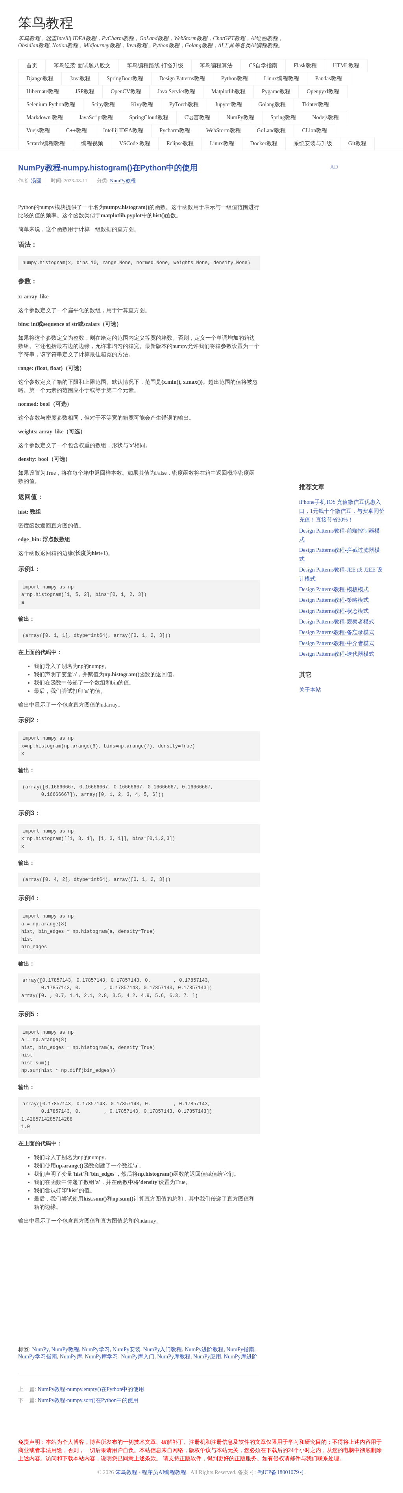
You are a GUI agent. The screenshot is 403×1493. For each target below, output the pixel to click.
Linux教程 (222, 143)
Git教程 (357, 143)
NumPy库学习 (101, 1357)
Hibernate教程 (42, 91)
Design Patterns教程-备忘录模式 (336, 632)
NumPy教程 (240, 117)
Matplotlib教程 (228, 91)
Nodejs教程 (325, 117)
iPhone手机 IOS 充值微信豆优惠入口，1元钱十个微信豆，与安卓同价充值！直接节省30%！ (342, 511)
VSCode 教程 (134, 143)
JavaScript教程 (96, 117)
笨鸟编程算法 (216, 65)
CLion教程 (314, 130)
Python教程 (234, 78)
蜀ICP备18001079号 (281, 1472)
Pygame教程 (276, 91)
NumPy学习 (96, 1349)
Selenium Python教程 (50, 104)
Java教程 (80, 78)
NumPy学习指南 (37, 1357)
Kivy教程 (142, 104)
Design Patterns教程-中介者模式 (336, 643)
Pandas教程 (328, 78)
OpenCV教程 (126, 91)
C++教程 (76, 130)
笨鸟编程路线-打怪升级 (155, 65)
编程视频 (92, 143)
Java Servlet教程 (176, 91)
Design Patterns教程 (182, 78)
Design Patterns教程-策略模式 (334, 600)
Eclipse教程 (180, 143)
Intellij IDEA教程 (123, 130)
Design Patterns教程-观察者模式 (336, 622)
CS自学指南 (263, 65)
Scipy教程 (103, 104)
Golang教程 (271, 104)
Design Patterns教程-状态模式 (334, 611)
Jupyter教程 (228, 104)
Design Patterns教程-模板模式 (334, 589)
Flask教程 (305, 65)
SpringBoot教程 (125, 78)
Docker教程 (263, 143)
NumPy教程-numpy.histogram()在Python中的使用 (108, 167)
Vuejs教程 (38, 130)
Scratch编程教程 (45, 143)
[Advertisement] (139, 1285)
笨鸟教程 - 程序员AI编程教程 (150, 1472)
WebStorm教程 (223, 130)
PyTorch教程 (184, 104)
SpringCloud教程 (148, 117)
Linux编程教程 (281, 78)
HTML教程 (346, 65)
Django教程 (40, 78)
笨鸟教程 (45, 23)
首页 (31, 65)
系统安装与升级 (313, 143)
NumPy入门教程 (162, 1349)
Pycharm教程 (174, 130)
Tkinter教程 (315, 104)
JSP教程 (84, 91)
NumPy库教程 (173, 1357)
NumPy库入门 (137, 1357)
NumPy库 (71, 1357)
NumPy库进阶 (240, 1357)
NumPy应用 (207, 1357)
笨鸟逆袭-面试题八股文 (82, 65)
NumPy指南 (240, 1349)
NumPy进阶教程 (204, 1349)
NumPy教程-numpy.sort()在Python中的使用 (88, 1400)
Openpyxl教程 (323, 91)
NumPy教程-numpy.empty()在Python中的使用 (90, 1389)
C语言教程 (197, 117)
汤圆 (36, 180)
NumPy (40, 1349)
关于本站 (310, 690)
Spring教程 (283, 117)
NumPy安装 (126, 1349)
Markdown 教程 (44, 117)
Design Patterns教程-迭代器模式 (336, 654)
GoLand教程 (271, 130)
